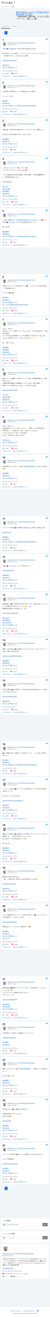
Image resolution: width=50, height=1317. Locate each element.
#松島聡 (4, 101)
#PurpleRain (6, 620)
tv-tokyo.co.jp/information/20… (12, 656)
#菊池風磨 (5, 191)
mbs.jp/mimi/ (6, 532)
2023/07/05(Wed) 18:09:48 (10, 894)
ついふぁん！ (8, 2)
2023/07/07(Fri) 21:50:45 (9, 768)
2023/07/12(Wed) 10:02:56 (10, 109)
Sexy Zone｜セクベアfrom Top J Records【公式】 (32, 13)
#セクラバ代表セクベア (9, 67)
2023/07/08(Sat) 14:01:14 (9, 628)
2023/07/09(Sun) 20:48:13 (9, 545)
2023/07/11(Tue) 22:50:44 (9, 199)
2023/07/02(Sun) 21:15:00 (9, 1088)
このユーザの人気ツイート (20, 76)
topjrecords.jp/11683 (9, 884)
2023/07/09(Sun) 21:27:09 (9, 481)
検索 (45, 1225)
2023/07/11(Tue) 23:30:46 (9, 147)
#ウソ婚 (4, 186)
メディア (14, 26)
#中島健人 (5, 297)
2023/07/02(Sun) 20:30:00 (9, 1134)
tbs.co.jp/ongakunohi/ (9, 60)
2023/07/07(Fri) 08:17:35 (9, 813)
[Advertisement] (8, 17)
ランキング (5, 7)
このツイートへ (6, 76)
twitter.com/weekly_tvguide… (27, 105)
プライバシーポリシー (29, 1311)
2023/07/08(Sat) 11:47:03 (9, 669)
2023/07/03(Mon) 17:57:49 (10, 1012)
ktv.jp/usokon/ (7, 182)
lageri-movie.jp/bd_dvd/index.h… (13, 800)
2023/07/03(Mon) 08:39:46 (10, 1048)
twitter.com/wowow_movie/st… (28, 765)
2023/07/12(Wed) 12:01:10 (10, 71)
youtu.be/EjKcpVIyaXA (9, 922)
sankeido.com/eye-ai (9, 1038)
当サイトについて (16, 1311)
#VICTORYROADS (29, 466)
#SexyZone (6, 65)
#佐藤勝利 (5, 139)
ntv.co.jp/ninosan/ (8, 570)
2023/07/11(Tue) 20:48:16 (9, 308)
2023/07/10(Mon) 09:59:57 (10, 446)
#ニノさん (13, 566)
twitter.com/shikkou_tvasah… (19, 304)
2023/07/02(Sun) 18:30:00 (9, 1176)
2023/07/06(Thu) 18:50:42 (9, 856)
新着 (12, 7)
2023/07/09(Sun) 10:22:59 (9, 583)
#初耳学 (26, 528)
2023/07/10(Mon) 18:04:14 (10, 405)
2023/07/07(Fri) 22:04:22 (9, 707)
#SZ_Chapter (6, 623)
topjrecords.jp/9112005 (9, 390)
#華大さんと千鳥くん (31, 220)
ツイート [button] (5, 26)
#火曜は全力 (20, 220)
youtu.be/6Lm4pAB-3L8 (10, 613)
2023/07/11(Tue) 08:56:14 (9, 358)
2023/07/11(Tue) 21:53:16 (9, 240)
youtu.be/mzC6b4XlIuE (9, 999)
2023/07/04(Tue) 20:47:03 (9, 942)
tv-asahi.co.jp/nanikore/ (10, 1164)
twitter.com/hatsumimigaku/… (27, 542)
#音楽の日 (13, 49)
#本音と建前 (6, 189)
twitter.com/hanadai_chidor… (27, 236)
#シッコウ (5, 304)
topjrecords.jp (8, 1268)
